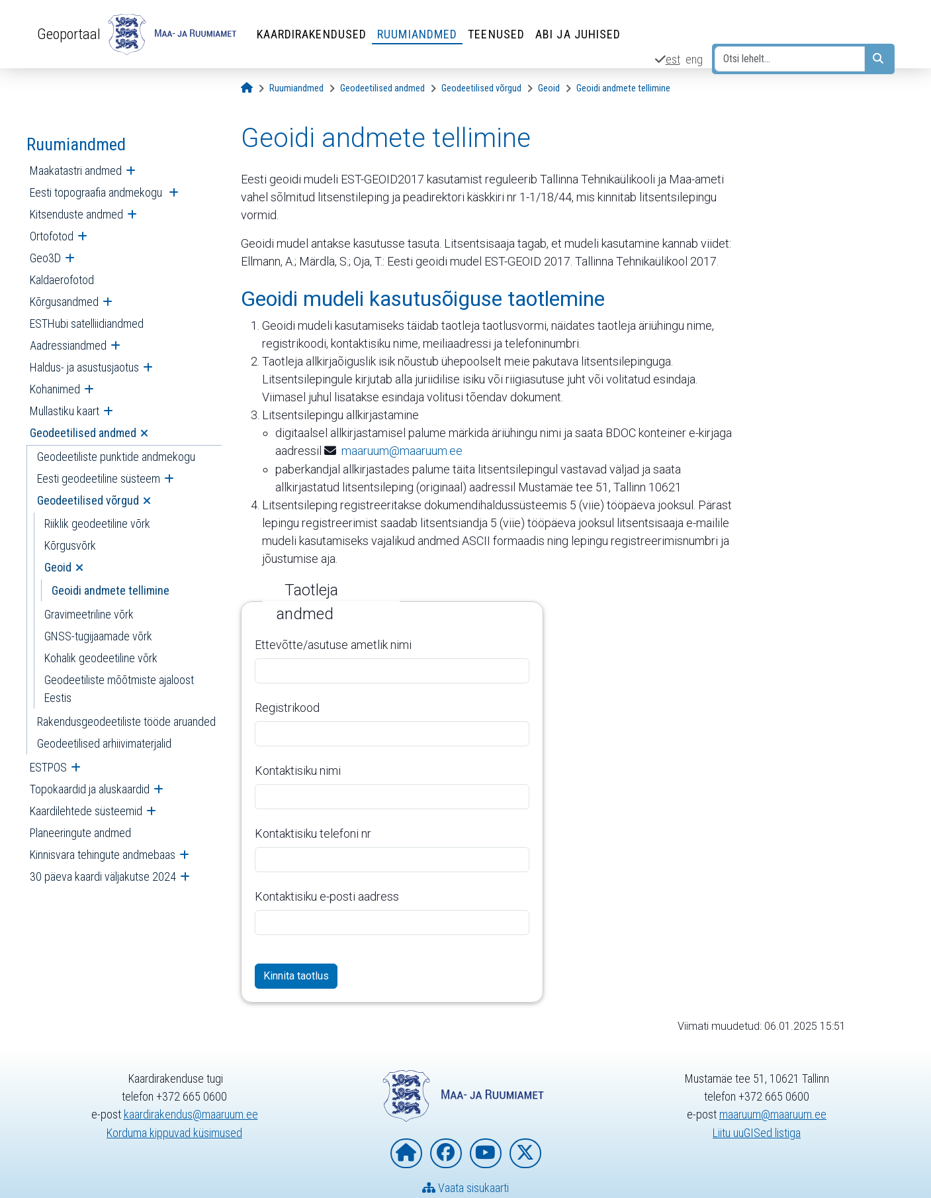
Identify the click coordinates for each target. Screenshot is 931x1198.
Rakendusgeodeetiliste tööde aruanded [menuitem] (126, 721)
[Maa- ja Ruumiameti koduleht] (406, 1154)
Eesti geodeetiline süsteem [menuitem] (98, 478)
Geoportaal (69, 33)
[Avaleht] (247, 88)
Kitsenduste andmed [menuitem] (76, 214)
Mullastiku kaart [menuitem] (64, 411)
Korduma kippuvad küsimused (174, 1133)
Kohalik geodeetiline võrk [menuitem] (100, 658)
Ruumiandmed (417, 34)
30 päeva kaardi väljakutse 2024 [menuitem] (103, 876)
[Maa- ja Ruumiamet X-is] (525, 1154)
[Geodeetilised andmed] (382, 88)
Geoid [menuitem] (57, 567)
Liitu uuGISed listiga (757, 1133)
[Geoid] (549, 88)
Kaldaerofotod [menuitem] (62, 280)
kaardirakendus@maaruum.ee (191, 1115)
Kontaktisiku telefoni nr (313, 833)
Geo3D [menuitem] (45, 258)
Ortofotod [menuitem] (51, 236)
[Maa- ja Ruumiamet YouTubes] (486, 1154)
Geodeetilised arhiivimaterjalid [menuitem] (104, 743)
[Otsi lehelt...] (790, 59)
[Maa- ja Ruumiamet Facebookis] (446, 1154)
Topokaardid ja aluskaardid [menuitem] (90, 789)
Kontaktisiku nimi (298, 770)
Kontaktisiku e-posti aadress (327, 896)
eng (694, 59)
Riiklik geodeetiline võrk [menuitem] (97, 523)
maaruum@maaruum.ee (402, 451)
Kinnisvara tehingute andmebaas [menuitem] (102, 855)
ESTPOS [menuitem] (48, 767)
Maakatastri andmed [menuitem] (76, 170)
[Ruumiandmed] (296, 88)
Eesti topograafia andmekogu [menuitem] (97, 192)
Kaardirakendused (312, 34)
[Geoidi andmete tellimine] (623, 88)
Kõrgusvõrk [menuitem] (70, 545)
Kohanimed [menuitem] (55, 389)
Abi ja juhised (578, 34)
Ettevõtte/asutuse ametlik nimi (333, 644)
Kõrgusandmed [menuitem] (64, 302)
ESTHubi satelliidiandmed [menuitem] (87, 323)
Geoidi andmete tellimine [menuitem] (110, 590)
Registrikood (287, 707)
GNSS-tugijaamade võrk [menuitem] (98, 636)
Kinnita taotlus (296, 975)
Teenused (496, 34)
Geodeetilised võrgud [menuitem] (88, 500)
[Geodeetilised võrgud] (481, 88)
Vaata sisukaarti (465, 1188)
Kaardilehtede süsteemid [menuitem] (86, 811)
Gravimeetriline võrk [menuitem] (89, 614)
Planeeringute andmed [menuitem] (80, 833)
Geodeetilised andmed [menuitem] (83, 433)
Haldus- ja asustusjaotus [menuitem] (84, 367)
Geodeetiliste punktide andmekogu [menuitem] (116, 457)
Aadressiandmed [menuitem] (68, 345)
